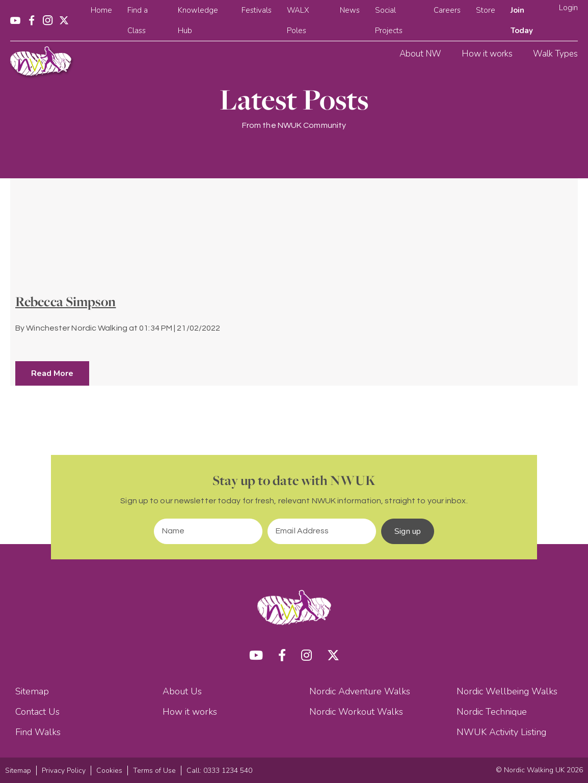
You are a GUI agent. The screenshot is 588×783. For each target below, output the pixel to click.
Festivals (257, 10)
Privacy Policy (64, 770)
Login (568, 8)
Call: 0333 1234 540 (219, 770)
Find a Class (137, 20)
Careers (447, 10)
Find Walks (38, 732)
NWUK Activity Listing (501, 732)
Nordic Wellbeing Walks (507, 691)
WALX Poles (298, 20)
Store (485, 10)
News (350, 10)
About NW (420, 54)
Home (101, 10)
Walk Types (555, 54)
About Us (182, 691)
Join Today (522, 20)
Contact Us (37, 712)
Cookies (109, 770)
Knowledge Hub (198, 20)
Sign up (407, 531)
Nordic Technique (492, 712)
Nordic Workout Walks (356, 712)
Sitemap (32, 691)
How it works (487, 54)
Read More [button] (52, 373)
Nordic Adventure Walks (359, 691)
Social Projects (389, 20)
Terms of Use (154, 770)
